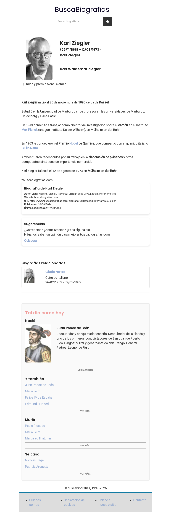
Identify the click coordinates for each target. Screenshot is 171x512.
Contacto (139, 500)
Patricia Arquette (37, 466)
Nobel (73, 143)
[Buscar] (107, 21)
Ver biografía (85, 370)
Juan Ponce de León (39, 385)
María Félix (32, 391)
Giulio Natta (30, 148)
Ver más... (85, 411)
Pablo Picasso (35, 426)
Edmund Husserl (37, 404)
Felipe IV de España (38, 397)
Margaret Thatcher (38, 438)
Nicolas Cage (34, 460)
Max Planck (30, 130)
